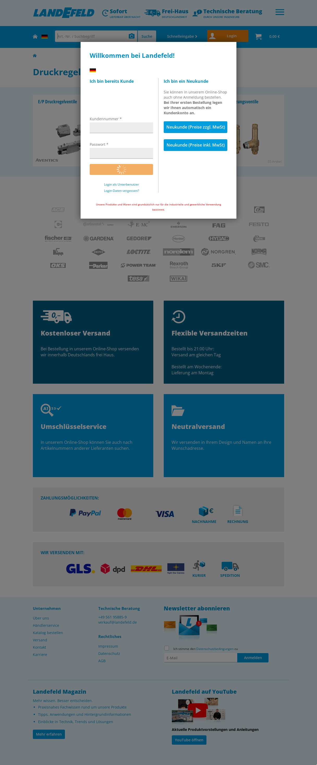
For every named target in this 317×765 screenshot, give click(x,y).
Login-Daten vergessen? (121, 191)
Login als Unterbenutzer (121, 184)
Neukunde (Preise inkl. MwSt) (196, 145)
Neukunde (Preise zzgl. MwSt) (195, 127)
